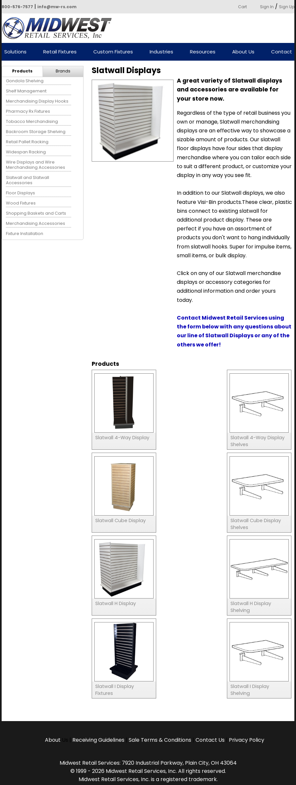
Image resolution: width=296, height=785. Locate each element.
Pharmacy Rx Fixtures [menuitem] (28, 111)
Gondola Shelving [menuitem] (25, 81)
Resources (202, 52)
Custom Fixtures (113, 52)
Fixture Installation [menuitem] (24, 233)
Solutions (15, 52)
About (53, 740)
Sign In (267, 7)
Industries (161, 52)
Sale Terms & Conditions (160, 740)
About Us (243, 52)
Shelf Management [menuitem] (26, 91)
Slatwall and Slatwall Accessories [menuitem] (27, 180)
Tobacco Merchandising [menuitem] (32, 121)
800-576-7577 (17, 7)
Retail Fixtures (60, 52)
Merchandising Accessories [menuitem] (35, 223)
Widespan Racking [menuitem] (26, 152)
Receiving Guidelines (98, 740)
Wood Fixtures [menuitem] (21, 203)
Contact (281, 52)
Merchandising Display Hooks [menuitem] (37, 101)
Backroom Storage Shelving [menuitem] (35, 131)
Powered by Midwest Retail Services (59, 28)
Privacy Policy (246, 740)
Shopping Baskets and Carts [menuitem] (36, 213)
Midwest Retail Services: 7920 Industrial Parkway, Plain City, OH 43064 (148, 763)
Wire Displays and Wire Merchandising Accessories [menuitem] (35, 164)
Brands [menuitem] (63, 71)
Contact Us (210, 740)
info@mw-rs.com (57, 7)
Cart (242, 7)
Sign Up (286, 7)
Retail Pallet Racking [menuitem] (27, 142)
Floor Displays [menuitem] (20, 193)
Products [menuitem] (22, 71)
